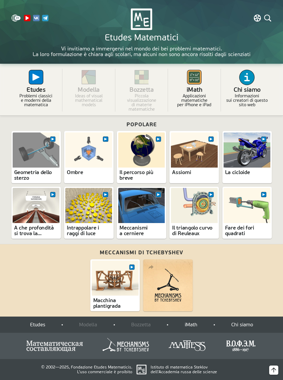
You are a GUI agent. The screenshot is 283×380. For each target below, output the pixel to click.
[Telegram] (45, 20)
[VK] (36, 20)
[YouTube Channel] (27, 20)
